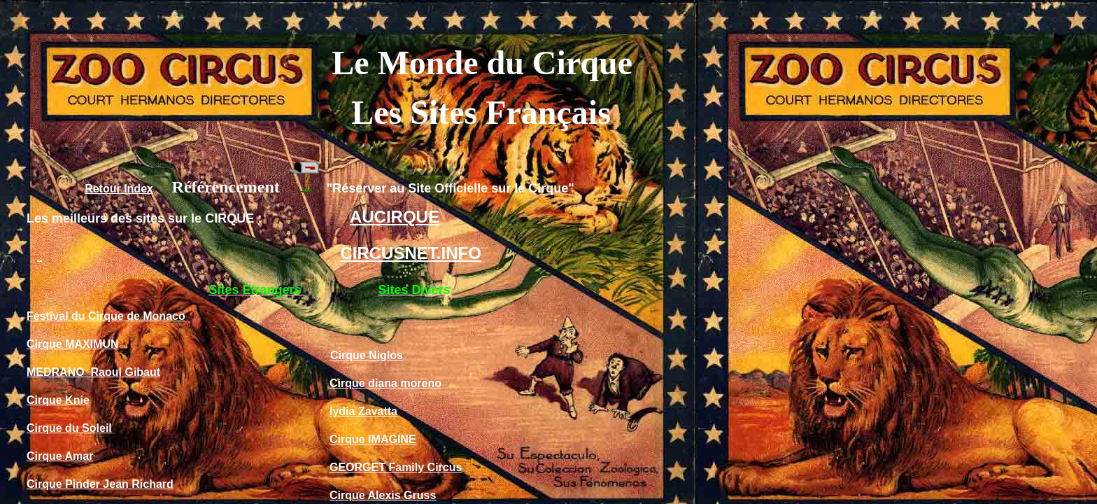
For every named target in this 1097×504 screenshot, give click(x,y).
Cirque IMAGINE (373, 439)
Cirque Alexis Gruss (383, 495)
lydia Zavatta (363, 411)
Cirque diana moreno (385, 383)
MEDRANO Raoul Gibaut (93, 372)
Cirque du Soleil (69, 428)
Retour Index (119, 189)
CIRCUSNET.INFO (410, 253)
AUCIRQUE (394, 216)
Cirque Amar (60, 456)
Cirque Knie (58, 400)
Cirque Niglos (366, 355)
